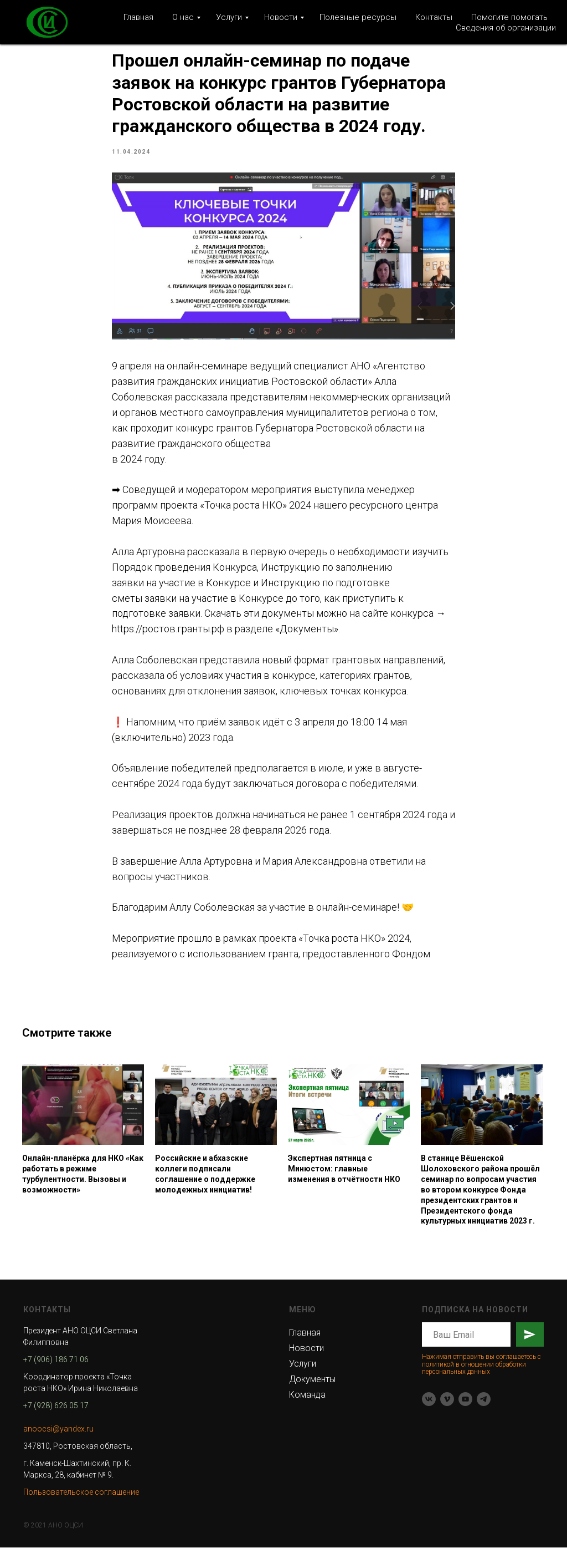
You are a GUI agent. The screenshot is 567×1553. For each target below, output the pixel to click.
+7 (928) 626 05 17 (56, 1411)
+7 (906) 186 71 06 (56, 1365)
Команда (307, 1400)
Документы (312, 1384)
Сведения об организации (506, 28)
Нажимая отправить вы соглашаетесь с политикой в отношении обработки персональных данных (481, 1369)
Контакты (433, 17)
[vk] (429, 1405)
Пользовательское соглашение (81, 1497)
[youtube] (465, 1405)
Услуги (229, 17)
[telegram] (484, 1405)
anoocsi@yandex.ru (58, 1434)
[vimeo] (447, 1405)
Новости (280, 17)
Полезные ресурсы (357, 17)
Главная (138, 17)
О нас (183, 17)
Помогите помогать (509, 17)
